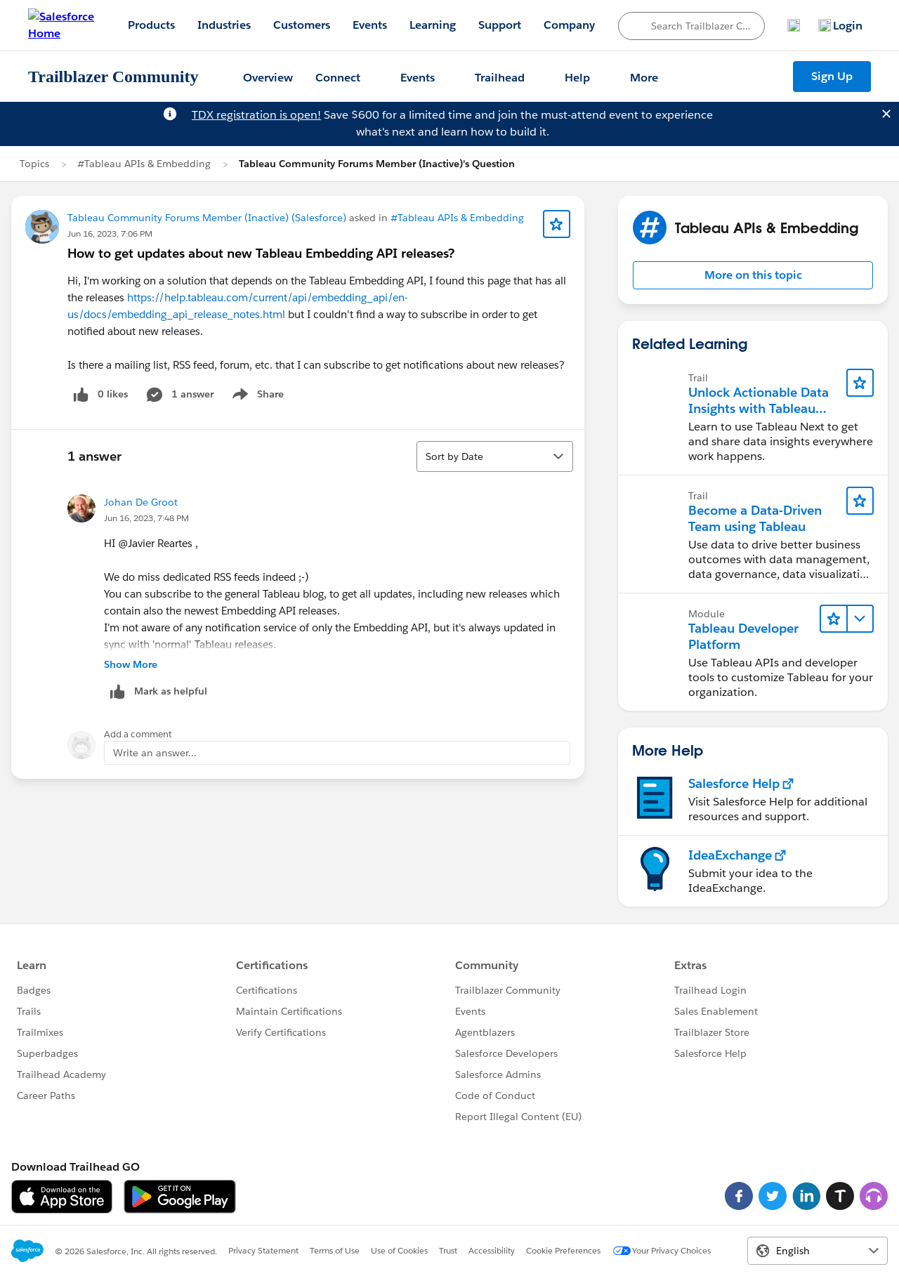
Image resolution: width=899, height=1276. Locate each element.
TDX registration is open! (256, 114)
